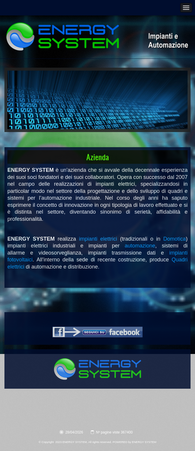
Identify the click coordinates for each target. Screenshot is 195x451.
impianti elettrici (98, 239)
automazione (140, 246)
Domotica (174, 239)
